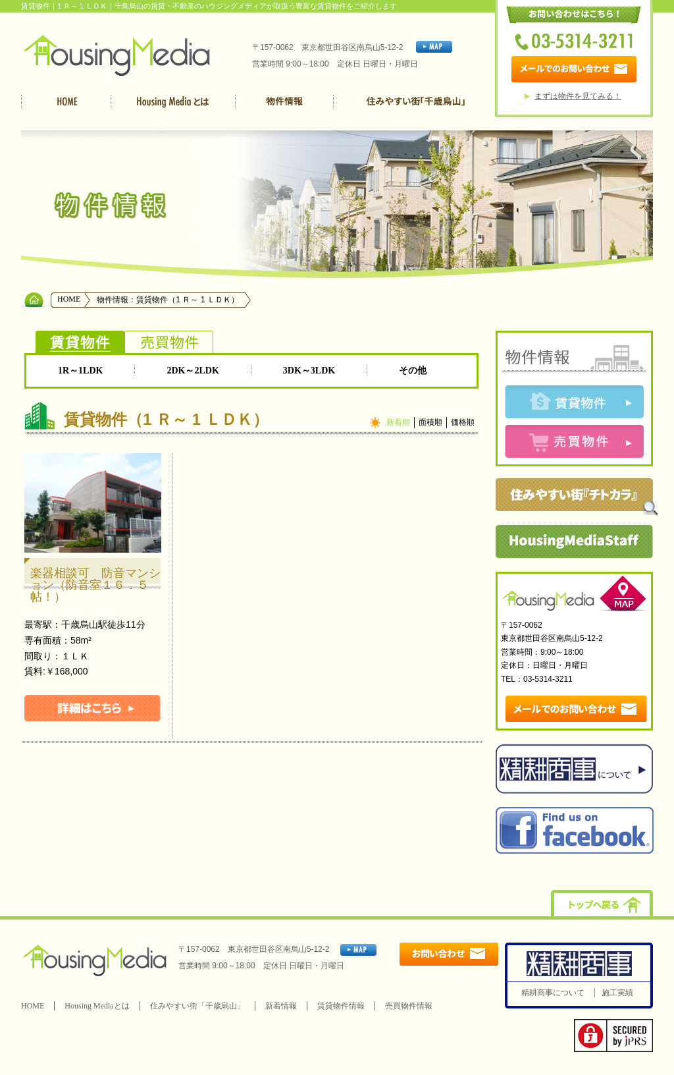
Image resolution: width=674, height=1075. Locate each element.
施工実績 (617, 992)
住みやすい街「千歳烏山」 (197, 1005)
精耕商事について (552, 992)
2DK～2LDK (193, 370)
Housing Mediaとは (97, 1005)
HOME (68, 299)
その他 (413, 370)
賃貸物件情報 (341, 1005)
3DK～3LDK (309, 370)
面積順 (430, 422)
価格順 (463, 422)
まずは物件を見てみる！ (577, 96)
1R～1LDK (80, 370)
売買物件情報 (408, 1005)
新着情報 (281, 1005)
